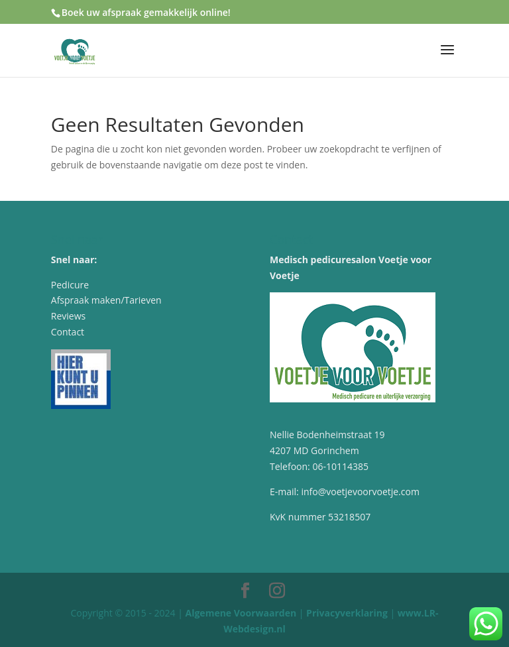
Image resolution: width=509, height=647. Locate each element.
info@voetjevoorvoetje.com (360, 491)
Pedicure (70, 284)
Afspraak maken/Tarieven (106, 300)
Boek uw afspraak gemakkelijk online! (146, 12)
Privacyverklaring (347, 613)
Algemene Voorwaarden (241, 613)
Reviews (68, 316)
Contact (67, 331)
